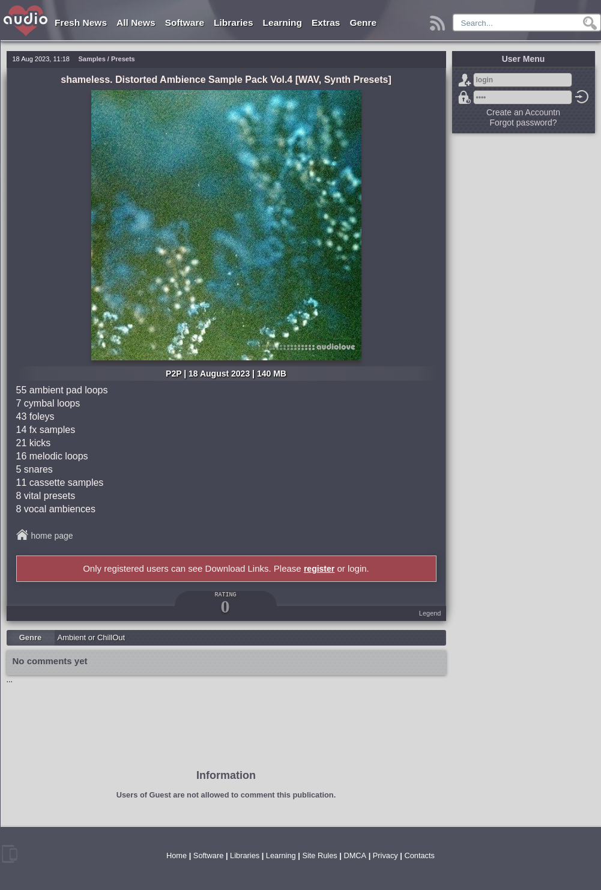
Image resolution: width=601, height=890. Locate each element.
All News (136, 22)
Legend (430, 613)
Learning (282, 22)
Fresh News (81, 22)
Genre (362, 22)
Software (184, 22)
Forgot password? (464, 97)
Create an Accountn (523, 112)
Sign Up (464, 79)
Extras (326, 22)
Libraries (233, 22)
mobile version (10, 854)
